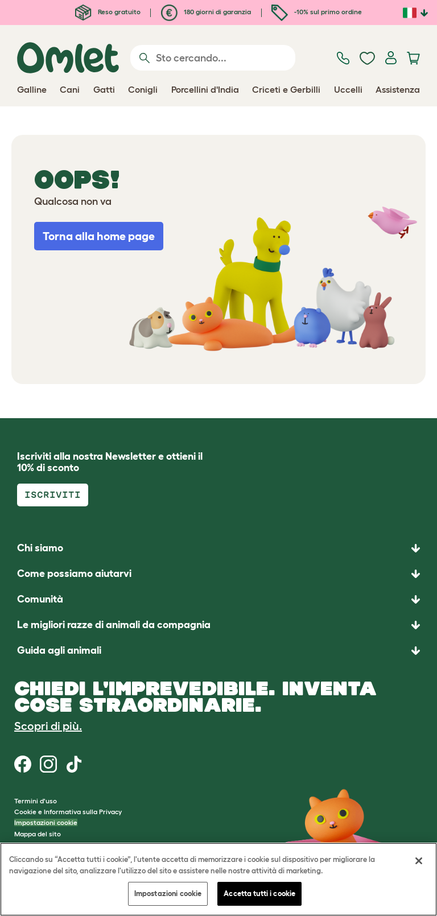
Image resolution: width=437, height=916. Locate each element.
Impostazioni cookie (45, 822)
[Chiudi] (418, 860)
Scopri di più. (48, 726)
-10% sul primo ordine (316, 11)
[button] (218, 650)
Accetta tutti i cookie (259, 893)
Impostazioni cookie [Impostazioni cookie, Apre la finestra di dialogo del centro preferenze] (167, 893)
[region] (218, 879)
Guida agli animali (59, 650)
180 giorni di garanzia (206, 11)
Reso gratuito (108, 11)
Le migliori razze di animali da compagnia (114, 624)
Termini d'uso (35, 800)
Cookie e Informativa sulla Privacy (68, 811)
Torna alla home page (99, 236)
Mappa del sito (37, 833)
